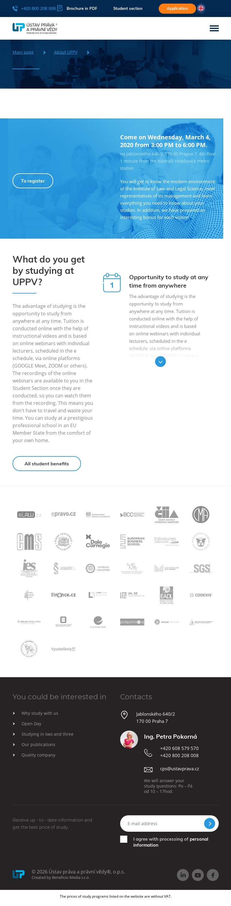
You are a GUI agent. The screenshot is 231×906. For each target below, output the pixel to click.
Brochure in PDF (77, 8)
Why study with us (40, 713)
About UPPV (65, 52)
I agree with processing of (170, 842)
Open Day (31, 723)
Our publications (38, 744)
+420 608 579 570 (179, 748)
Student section (128, 8)
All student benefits (47, 464)
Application (177, 8)
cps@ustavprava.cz (179, 768)
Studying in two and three (48, 734)
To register (33, 181)
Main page (23, 52)
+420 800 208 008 (34, 8)
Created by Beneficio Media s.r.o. (61, 877)
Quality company (38, 755)
